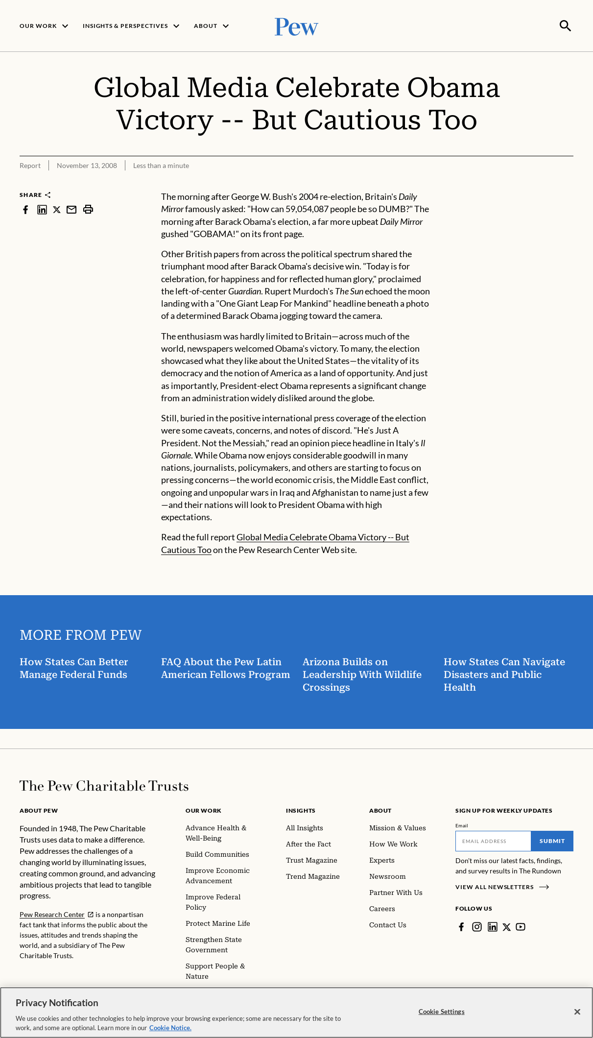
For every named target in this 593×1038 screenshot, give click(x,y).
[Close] (577, 1012)
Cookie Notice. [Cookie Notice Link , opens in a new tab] (170, 1028)
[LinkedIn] (492, 926)
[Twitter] (506, 925)
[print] (88, 208)
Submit (552, 840)
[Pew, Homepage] (297, 25)
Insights (301, 809)
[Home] (104, 784)
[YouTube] (521, 926)
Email (462, 824)
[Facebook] (461, 926)
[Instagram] (477, 926)
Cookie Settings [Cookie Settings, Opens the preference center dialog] (442, 1011)
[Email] (493, 840)
